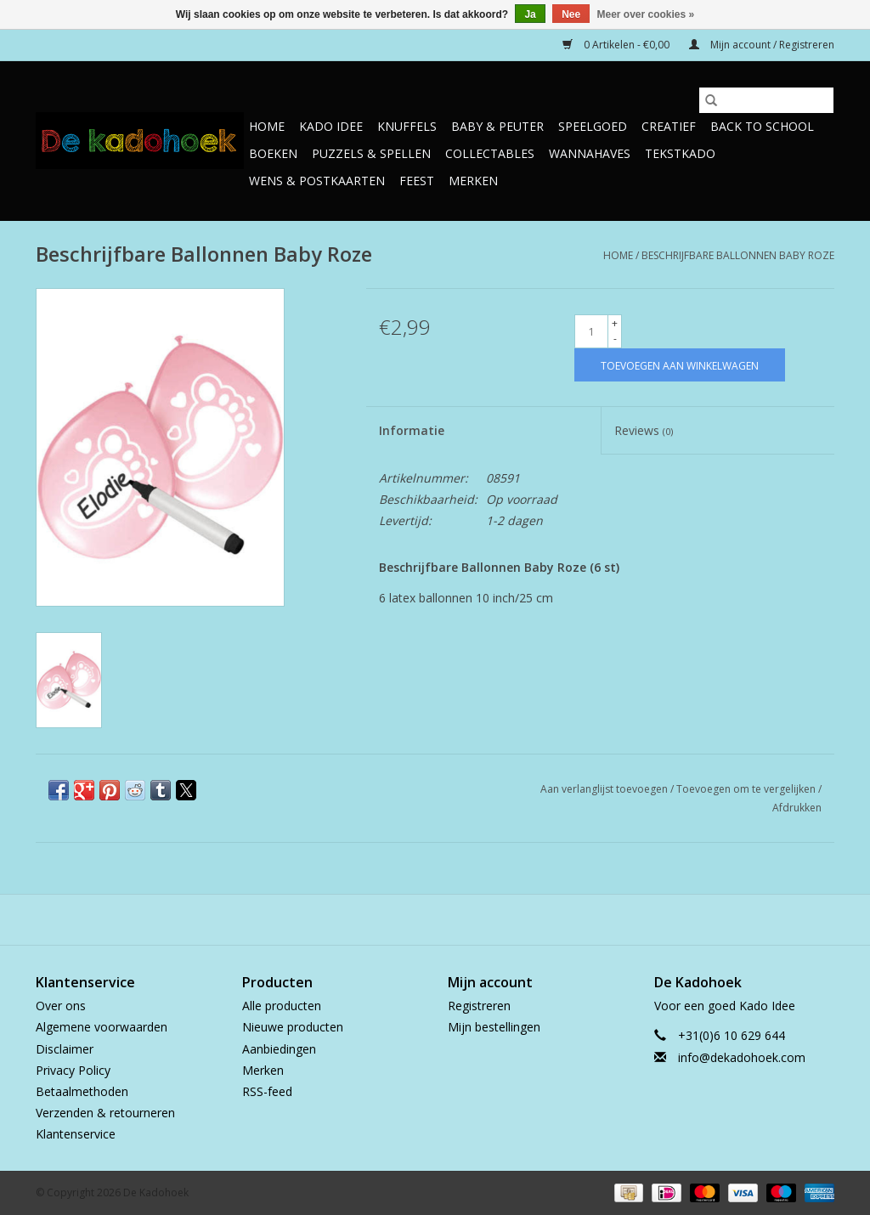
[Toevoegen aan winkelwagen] (679, 364)
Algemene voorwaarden (101, 1027)
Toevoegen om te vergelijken (747, 789)
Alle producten (281, 1005)
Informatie (411, 430)
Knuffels (407, 126)
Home (267, 126)
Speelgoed (592, 126)
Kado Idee (331, 126)
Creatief (668, 126)
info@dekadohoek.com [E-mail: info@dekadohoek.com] (741, 1057)
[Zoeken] (766, 100)
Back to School (762, 126)
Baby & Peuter (497, 126)
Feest (416, 180)
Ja (529, 14)
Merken (473, 180)
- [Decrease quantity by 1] (615, 338)
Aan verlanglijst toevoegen (605, 789)
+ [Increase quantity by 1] (615, 323)
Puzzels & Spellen (371, 153)
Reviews (643, 430)
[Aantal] (591, 331)
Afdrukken (797, 807)
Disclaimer (64, 1049)
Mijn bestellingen (494, 1027)
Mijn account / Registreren (761, 44)
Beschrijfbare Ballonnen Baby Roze (737, 255)
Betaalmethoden (82, 1091)
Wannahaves (589, 153)
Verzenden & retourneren (105, 1113)
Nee (571, 14)
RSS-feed (267, 1091)
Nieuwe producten (292, 1027)
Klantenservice (76, 1134)
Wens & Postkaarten (317, 180)
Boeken (273, 153)
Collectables (489, 153)
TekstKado (680, 153)
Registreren (479, 1005)
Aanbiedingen (279, 1049)
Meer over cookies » (646, 14)
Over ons (61, 1005)
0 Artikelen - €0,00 (617, 44)
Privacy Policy (73, 1070)
